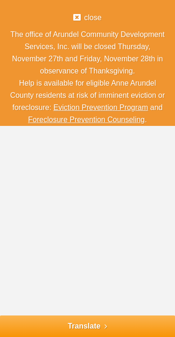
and (155, 107)
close (92, 18)
